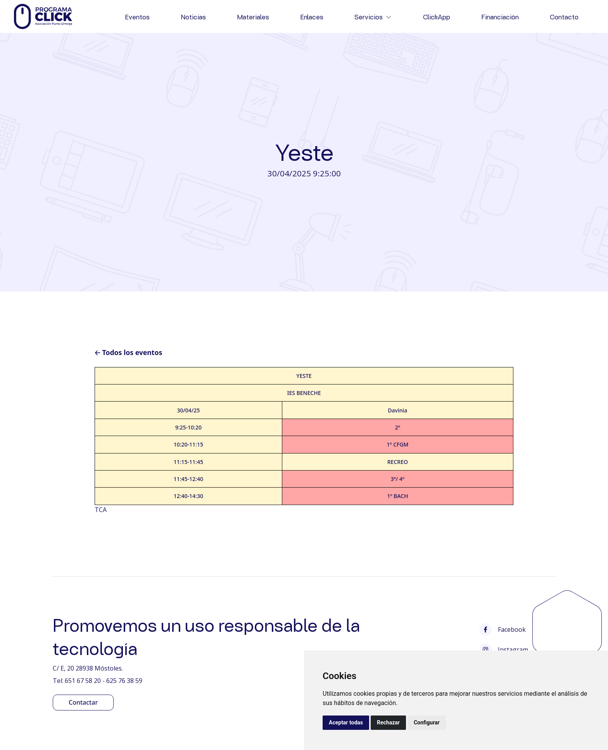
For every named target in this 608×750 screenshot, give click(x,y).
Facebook (502, 629)
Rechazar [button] (388, 722)
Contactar (83, 702)
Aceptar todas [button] (346, 722)
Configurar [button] (427, 722)
